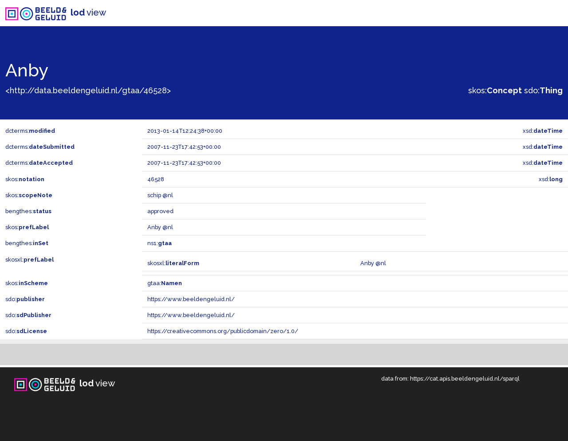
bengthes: (28, 211)
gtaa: (164, 283)
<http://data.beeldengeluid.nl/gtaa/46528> (88, 90)
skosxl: (29, 259)
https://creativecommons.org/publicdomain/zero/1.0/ (222, 331)
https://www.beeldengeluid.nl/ (191, 299)
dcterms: (30, 130)
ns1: (159, 243)
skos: (495, 90)
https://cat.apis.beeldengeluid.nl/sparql (465, 378)
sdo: (543, 90)
